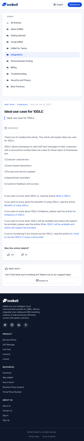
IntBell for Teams (17, 48)
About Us (7, 406)
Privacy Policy (34, 437)
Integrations (14, 54)
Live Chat (7, 349)
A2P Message (9, 345)
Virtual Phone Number (12, 392)
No (24, 254)
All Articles (14, 22)
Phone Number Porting (20, 61)
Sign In (6, 415)
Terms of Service (48, 437)
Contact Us (42, 280)
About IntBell (15, 29)
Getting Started (16, 35)
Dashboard (75, 4)
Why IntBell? (8, 378)
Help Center (9, 104)
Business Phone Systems (13, 387)
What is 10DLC (63, 196)
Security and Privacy (19, 80)
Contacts (6, 354)
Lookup (6, 359)
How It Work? (8, 382)
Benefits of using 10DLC (16, 205)
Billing (12, 67)
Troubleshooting (16, 73)
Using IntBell (15, 42)
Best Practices (16, 86)
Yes (10, 254)
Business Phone (9, 340)
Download (7, 373)
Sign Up (6, 420)
